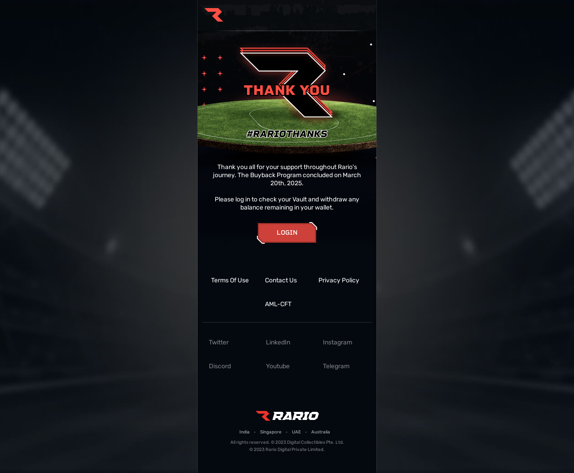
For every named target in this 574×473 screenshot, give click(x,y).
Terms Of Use (230, 280)
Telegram (336, 366)
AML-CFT (278, 304)
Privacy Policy (338, 280)
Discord (220, 366)
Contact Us (281, 280)
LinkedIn (278, 342)
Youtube (278, 366)
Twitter (219, 342)
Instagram (337, 342)
